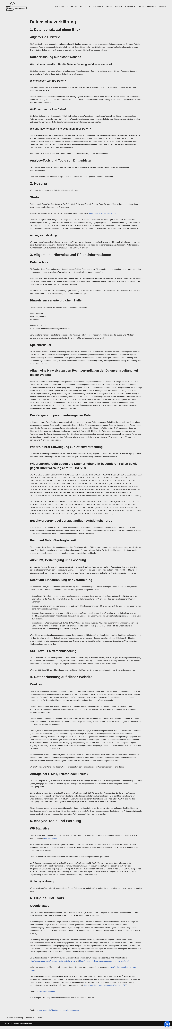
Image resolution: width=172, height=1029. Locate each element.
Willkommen (59, 6)
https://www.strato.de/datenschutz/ (103, 214)
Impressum (30, 1021)
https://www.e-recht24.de (45, 994)
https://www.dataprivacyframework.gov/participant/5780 (105, 988)
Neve (7, 1026)
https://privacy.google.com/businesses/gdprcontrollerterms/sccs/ (104, 964)
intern (40, 1021)
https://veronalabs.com (52, 840)
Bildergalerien (130, 6)
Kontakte (118, 6)
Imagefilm (162, 6)
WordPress (27, 1026)
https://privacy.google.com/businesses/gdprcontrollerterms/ (53, 964)
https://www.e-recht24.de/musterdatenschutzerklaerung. (57, 1013)
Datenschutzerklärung (14, 1021)
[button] (76, 6)
